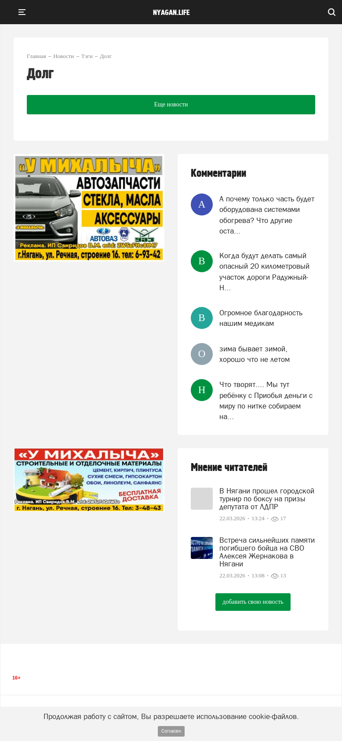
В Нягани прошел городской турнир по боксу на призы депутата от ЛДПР (266, 499)
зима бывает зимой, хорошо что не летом (254, 354)
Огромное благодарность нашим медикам (260, 318)
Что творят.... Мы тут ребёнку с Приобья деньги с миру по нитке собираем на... (266, 400)
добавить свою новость (252, 602)
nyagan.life (171, 12)
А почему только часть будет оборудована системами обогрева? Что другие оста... (266, 214)
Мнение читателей (229, 467)
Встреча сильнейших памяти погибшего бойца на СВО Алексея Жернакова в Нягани (267, 552)
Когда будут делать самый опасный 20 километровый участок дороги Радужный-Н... (264, 271)
